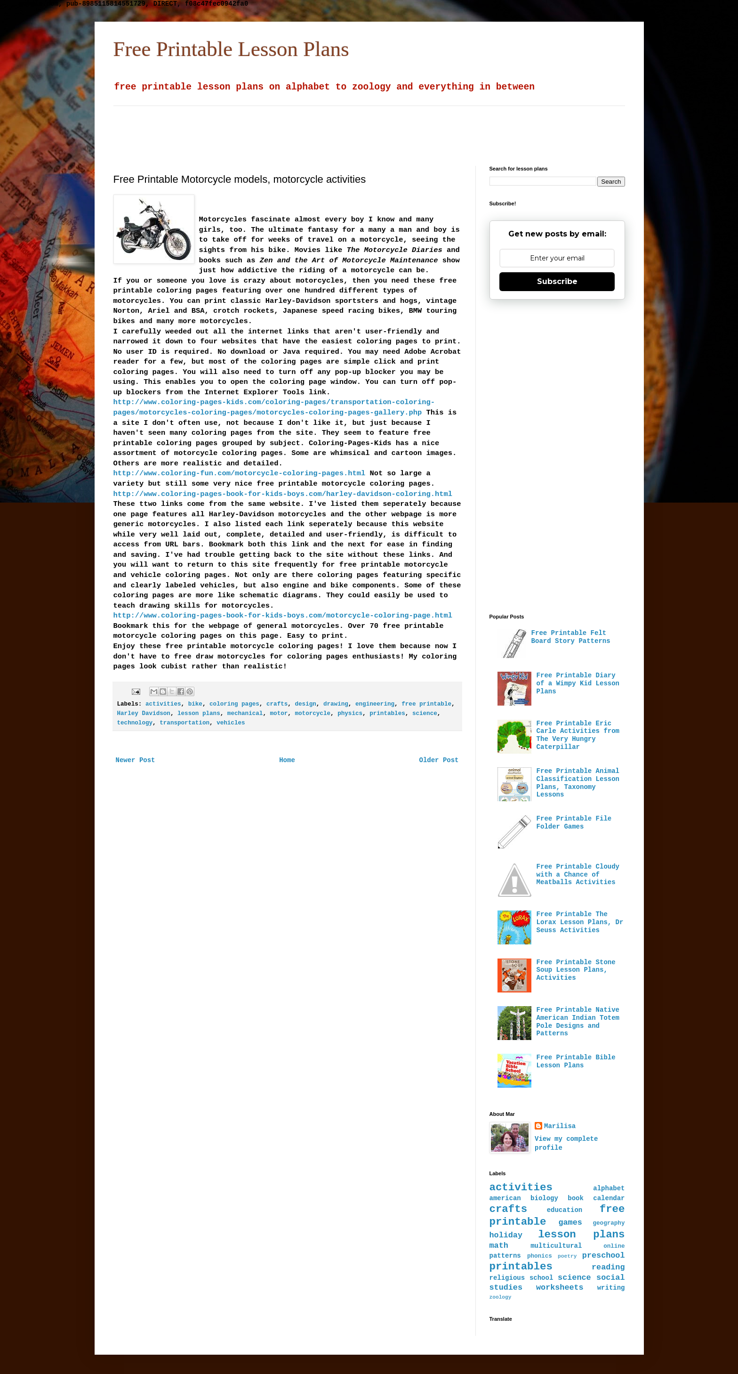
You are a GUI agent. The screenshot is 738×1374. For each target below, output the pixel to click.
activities (163, 704)
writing (611, 1288)
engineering (374, 704)
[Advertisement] (341, 127)
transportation (184, 723)
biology (544, 1198)
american (505, 1198)
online (614, 1246)
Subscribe (557, 281)
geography (609, 1223)
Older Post (438, 760)
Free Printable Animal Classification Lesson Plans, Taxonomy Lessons (578, 782)
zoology (500, 1297)
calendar (609, 1198)
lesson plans (198, 713)
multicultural (556, 1246)
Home (287, 760)
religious (507, 1278)
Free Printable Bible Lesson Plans (576, 1061)
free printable (426, 704)
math (498, 1245)
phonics (539, 1256)
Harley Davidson (143, 713)
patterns (505, 1256)
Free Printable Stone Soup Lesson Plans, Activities (576, 970)
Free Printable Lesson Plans (231, 49)
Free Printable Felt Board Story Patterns (570, 637)
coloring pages (234, 704)
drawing (335, 704)
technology (135, 723)
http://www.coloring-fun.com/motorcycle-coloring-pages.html (239, 473)
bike (195, 704)
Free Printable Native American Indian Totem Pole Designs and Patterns (578, 1021)
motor (279, 713)
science (424, 713)
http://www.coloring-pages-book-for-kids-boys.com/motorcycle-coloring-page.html (282, 615)
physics (349, 713)
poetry (567, 1256)
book (576, 1198)
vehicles (231, 723)
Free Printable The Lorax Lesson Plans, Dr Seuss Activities (580, 922)
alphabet (609, 1188)
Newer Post (135, 760)
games (570, 1222)
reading (608, 1267)
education (565, 1210)
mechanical (245, 713)
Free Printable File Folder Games (574, 822)
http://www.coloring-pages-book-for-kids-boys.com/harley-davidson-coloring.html (282, 494)
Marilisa (560, 1126)
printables (387, 713)
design (305, 704)
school (541, 1278)
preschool (603, 1255)
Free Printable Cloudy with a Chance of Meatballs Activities (578, 874)
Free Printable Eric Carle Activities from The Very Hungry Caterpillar (578, 735)
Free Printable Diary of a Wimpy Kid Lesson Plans (578, 683)
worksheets (560, 1287)
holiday (506, 1235)
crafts (277, 704)
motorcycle (312, 713)
